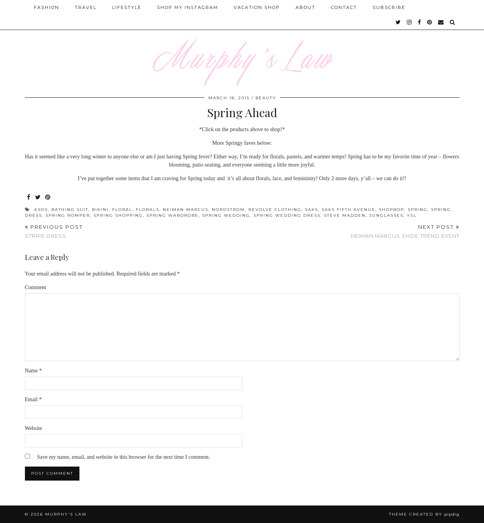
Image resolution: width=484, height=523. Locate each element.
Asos (41, 209)
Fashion (46, 7)
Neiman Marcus (185, 209)
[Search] (453, 22)
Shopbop (391, 209)
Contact (344, 7)
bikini (100, 209)
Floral (122, 209)
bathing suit (69, 209)
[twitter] (398, 22)
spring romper (68, 215)
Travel (86, 7)
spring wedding (226, 215)
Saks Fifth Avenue (348, 209)
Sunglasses (386, 215)
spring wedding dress (286, 215)
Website (33, 428)
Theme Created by (424, 514)
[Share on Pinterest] (48, 197)
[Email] (441, 22)
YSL (412, 215)
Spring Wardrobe (172, 215)
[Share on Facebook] (29, 197)
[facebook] (420, 22)
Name (33, 371)
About (305, 7)
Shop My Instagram (187, 7)
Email (33, 399)
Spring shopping (118, 215)
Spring (418, 209)
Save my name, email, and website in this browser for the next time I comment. (123, 457)
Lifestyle (126, 7)
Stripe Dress (54, 231)
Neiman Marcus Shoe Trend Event (405, 231)
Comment (35, 287)
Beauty (265, 97)
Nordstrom (228, 209)
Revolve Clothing (274, 209)
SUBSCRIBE (389, 7)
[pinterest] (430, 22)
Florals (147, 209)
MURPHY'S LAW (66, 514)
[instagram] (409, 22)
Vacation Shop (257, 7)
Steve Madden (345, 215)
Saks (311, 209)
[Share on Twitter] (38, 197)
